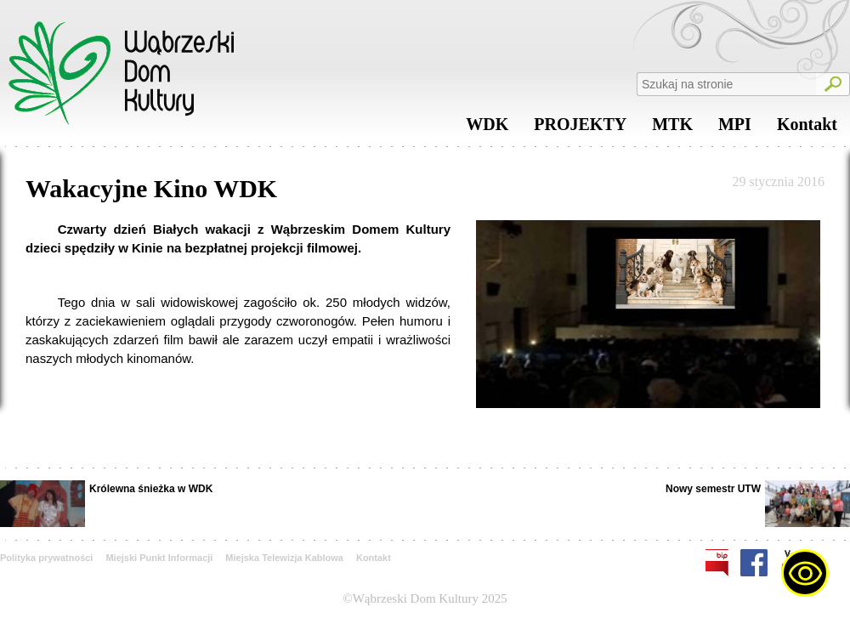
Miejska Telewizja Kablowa (284, 558)
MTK (672, 128)
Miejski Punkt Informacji (158, 558)
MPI (734, 128)
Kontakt (807, 128)
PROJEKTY (580, 128)
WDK (487, 128)
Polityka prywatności (46, 558)
